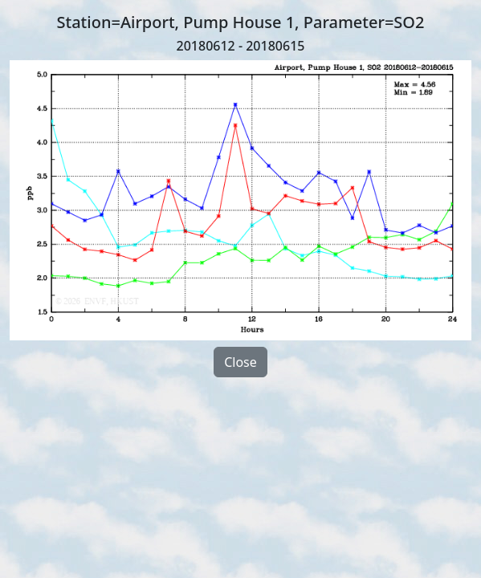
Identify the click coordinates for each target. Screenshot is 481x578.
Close (240, 362)
